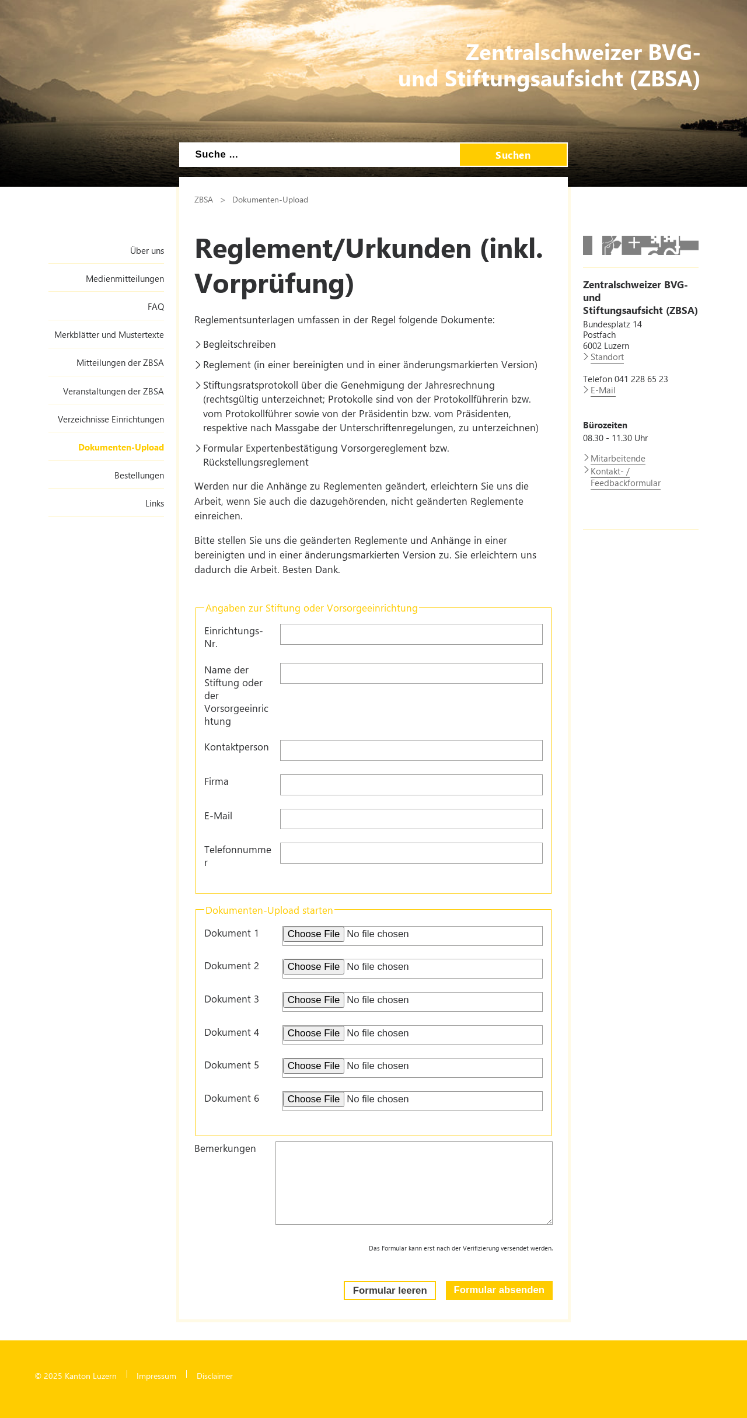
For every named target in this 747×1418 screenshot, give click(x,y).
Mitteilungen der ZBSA (120, 362)
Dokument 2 (231, 965)
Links (154, 503)
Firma (216, 780)
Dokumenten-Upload (121, 447)
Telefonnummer (237, 855)
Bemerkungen (225, 1147)
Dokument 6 (231, 1097)
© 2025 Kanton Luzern (75, 1375)
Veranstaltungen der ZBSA (113, 391)
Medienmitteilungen (125, 278)
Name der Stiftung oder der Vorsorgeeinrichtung (236, 695)
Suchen (512, 154)
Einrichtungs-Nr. (233, 636)
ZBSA (203, 199)
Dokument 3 (231, 998)
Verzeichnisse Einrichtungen (111, 419)
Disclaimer (215, 1375)
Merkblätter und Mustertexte (109, 334)
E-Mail (218, 815)
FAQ (156, 306)
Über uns (147, 250)
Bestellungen (139, 475)
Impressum (156, 1375)
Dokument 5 (231, 1064)
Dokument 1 (231, 932)
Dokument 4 (231, 1031)
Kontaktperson (236, 746)
